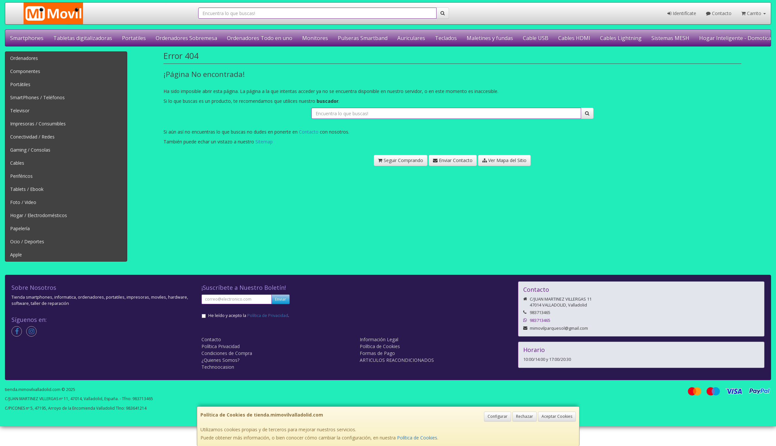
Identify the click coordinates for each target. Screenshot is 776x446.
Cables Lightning (621, 38)
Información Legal (379, 339)
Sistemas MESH (670, 38)
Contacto (719, 13)
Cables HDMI (574, 38)
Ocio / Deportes (27, 241)
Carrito (753, 13)
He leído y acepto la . (248, 315)
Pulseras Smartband (363, 38)
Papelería (20, 228)
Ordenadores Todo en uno (259, 38)
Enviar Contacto (453, 160)
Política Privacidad (220, 346)
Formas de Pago (377, 353)
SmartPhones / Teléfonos (37, 97)
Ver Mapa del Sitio (504, 160)
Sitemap (264, 142)
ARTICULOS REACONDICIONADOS (397, 360)
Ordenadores (24, 58)
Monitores (315, 38)
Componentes (25, 71)
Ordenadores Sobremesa (186, 38)
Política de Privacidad (267, 315)
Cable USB (535, 38)
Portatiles (134, 38)
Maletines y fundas (490, 38)
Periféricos (21, 176)
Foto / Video (23, 202)
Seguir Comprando (400, 160)
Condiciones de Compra (226, 353)
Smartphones (26, 38)
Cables (17, 163)
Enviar (280, 299)
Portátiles (20, 84)
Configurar (498, 416)
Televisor (19, 110)
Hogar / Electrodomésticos (38, 215)
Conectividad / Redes (32, 137)
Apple (16, 254)
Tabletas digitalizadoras (82, 38)
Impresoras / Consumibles (38, 124)
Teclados (446, 38)
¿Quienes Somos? (220, 360)
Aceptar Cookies (557, 416)
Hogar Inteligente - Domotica (735, 38)
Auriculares (411, 38)
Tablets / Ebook (26, 189)
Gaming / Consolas (30, 150)
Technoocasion (217, 367)
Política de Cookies (417, 438)
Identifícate (681, 13)
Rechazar (524, 416)
